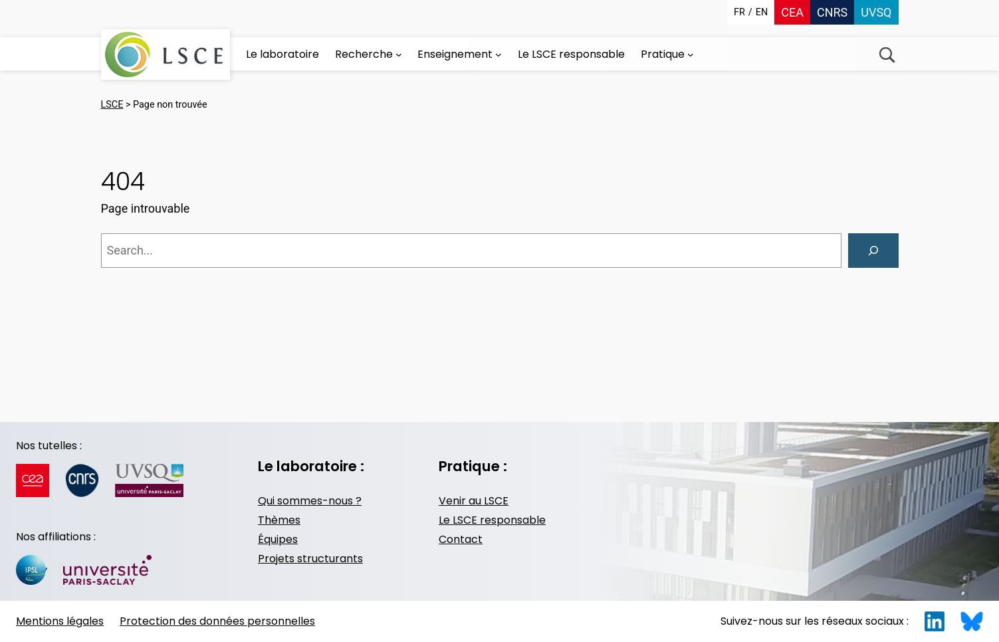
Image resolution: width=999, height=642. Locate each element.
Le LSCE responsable (492, 520)
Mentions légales (60, 621)
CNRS (832, 12)
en (762, 12)
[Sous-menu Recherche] (398, 54)
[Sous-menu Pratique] (690, 54)
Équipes (278, 539)
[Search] (873, 250)
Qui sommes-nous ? (310, 500)
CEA (792, 12)
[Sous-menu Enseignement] (498, 54)
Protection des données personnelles (217, 621)
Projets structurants (310, 558)
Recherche (887, 54)
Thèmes (279, 520)
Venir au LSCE (473, 500)
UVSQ (876, 12)
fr (739, 12)
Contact (461, 539)
